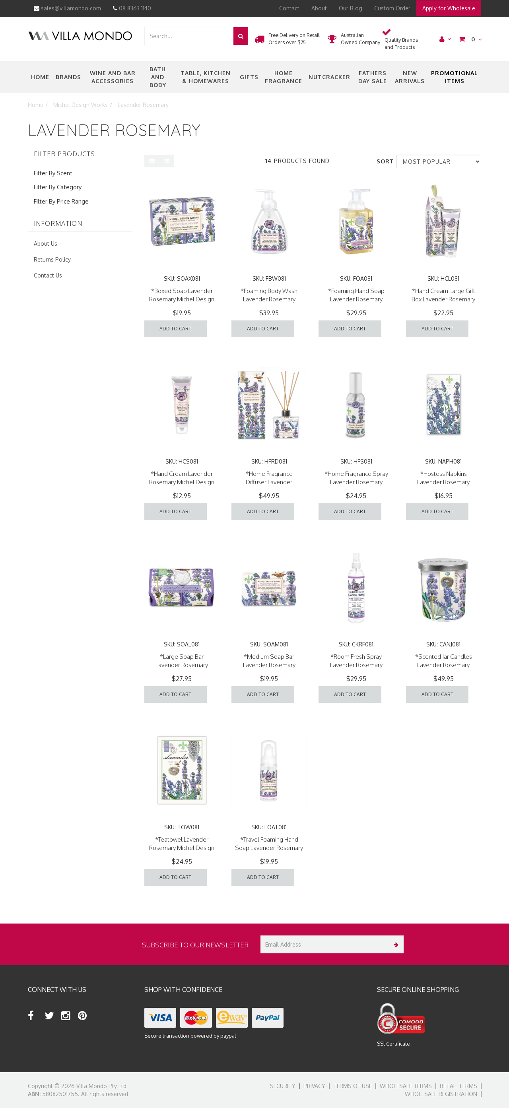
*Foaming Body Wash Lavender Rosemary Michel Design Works (269, 299)
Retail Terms (458, 1086)
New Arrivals (410, 77)
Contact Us (48, 275)
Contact (289, 8)
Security (282, 1086)
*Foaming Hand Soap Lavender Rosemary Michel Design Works (356, 299)
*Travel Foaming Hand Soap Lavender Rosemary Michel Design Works (269, 848)
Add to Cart (175, 329)
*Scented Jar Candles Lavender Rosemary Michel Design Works (443, 665)
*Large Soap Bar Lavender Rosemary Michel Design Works (182, 665)
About (319, 8)
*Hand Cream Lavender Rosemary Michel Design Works (181, 482)
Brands (68, 77)
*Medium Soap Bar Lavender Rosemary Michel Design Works (269, 665)
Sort (383, 161)
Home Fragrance (283, 77)
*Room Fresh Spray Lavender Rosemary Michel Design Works (356, 665)
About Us (45, 243)
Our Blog (350, 8)
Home (40, 77)
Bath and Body (158, 77)
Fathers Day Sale (372, 77)
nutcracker (329, 77)
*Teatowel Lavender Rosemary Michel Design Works (181, 848)
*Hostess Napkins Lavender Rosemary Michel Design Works (443, 482)
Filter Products (64, 154)
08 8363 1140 (132, 8)
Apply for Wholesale (448, 8)
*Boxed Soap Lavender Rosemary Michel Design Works (181, 299)
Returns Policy (52, 259)
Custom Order (392, 8)
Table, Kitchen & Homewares (206, 77)
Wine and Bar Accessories (113, 77)
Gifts (249, 77)
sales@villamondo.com (67, 8)
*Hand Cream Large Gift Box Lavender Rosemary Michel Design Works (443, 299)
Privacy (314, 1086)
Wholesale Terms (406, 1086)
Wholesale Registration (441, 1094)
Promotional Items (454, 77)
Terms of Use (352, 1086)
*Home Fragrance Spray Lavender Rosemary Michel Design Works (356, 482)
